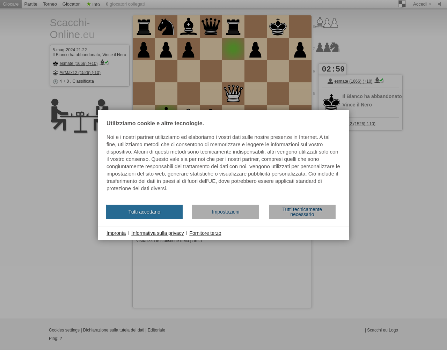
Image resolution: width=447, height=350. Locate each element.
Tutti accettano (144, 212)
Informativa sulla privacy (157, 233)
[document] (223, 160)
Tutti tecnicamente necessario (302, 212)
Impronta (116, 233)
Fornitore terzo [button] (205, 233)
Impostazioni (226, 212)
